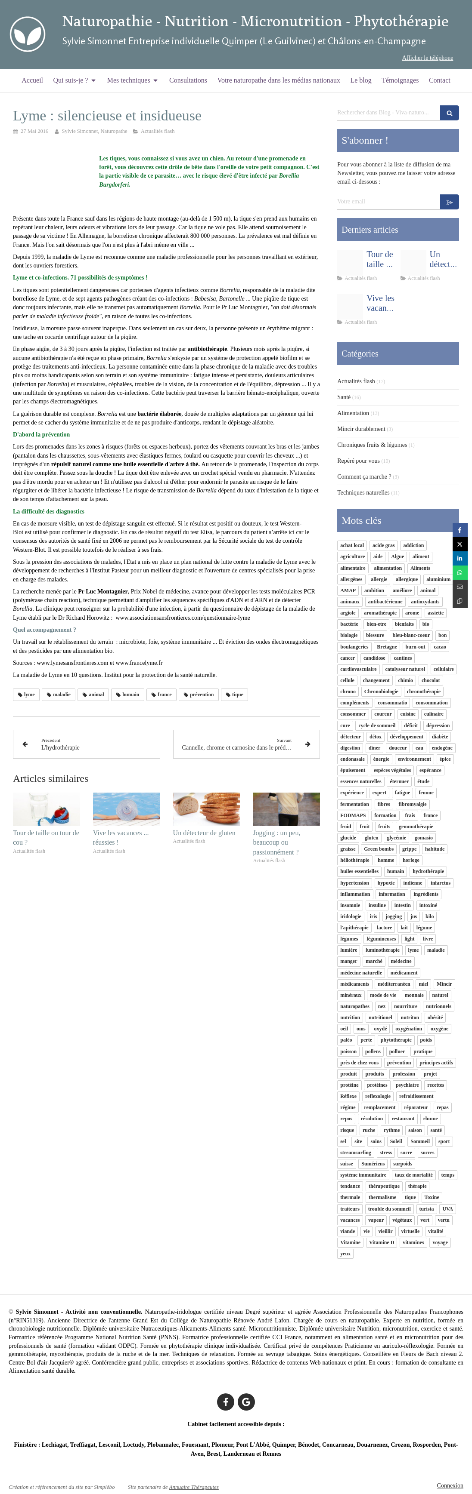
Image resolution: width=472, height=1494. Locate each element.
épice (445, 759)
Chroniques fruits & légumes (372, 445)
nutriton (410, 1017)
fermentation (354, 804)
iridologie (350, 916)
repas (443, 1107)
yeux (345, 1254)
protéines (377, 1085)
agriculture (352, 556)
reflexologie (378, 1096)
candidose (374, 658)
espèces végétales (392, 770)
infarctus (440, 883)
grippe (409, 849)
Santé (344, 397)
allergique (407, 579)
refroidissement (416, 1096)
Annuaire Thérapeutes (193, 1487)
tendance (350, 1186)
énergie (381, 759)
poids (426, 1040)
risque (347, 1130)
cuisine (408, 714)
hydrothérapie (428, 871)
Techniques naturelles (363, 492)
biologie (348, 635)
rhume (430, 1119)
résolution (372, 1119)
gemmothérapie (416, 827)
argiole (347, 613)
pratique (422, 1051)
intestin (402, 905)
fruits (384, 827)
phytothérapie (396, 1040)
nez (381, 1006)
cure (345, 725)
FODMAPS (353, 815)
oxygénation (408, 1029)
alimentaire (352, 568)
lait (404, 928)
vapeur (376, 1220)
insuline (377, 905)
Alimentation (353, 413)
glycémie (396, 838)
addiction (413, 545)
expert (380, 793)
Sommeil (420, 1141)
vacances (350, 1220)
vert (424, 1220)
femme (426, 793)
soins (375, 1141)
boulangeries (354, 647)
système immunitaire (363, 1175)
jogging (393, 916)
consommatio (392, 703)
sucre (406, 1153)
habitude (434, 849)
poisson (348, 1051)
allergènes (351, 579)
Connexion (450, 1485)
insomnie (350, 905)
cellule (347, 680)
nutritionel (380, 1017)
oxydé (380, 1029)
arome (412, 613)
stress (386, 1153)
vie (366, 1231)
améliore (402, 590)
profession (403, 1074)
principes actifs (436, 1063)
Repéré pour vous (358, 461)
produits (374, 1074)
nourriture (405, 1006)
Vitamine (350, 1242)
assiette (436, 613)
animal (427, 590)
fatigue (402, 793)
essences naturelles (360, 781)
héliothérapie (354, 860)
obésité (435, 1017)
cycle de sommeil (376, 725)
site (358, 1141)
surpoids (402, 1164)
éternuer (399, 781)
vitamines (413, 1242)
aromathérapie (380, 613)
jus (413, 916)
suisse (346, 1164)
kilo (429, 916)
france (431, 815)
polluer (397, 1051)
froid (345, 827)
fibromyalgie (413, 804)
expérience (352, 793)
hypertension (354, 883)
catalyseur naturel (405, 669)
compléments (354, 703)
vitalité (435, 1231)
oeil (344, 1029)
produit (348, 1074)
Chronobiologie (381, 692)
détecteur (350, 737)
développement (406, 737)
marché (374, 961)
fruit (365, 827)
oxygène (439, 1029)
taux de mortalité (414, 1175)
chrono (348, 692)
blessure (375, 635)
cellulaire (444, 669)
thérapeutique (384, 1186)
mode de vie (383, 995)
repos (346, 1119)
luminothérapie (383, 950)
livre (428, 939)
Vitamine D (381, 1242)
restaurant (403, 1119)
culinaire (434, 714)
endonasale (352, 759)
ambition (374, 590)
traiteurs (350, 1209)
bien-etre (376, 624)
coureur (382, 714)
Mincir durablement (361, 429)
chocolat (431, 680)
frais (410, 815)
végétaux (402, 1220)
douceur (398, 748)
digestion (350, 748)
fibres (384, 804)
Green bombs (379, 849)
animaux (350, 602)
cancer (347, 658)
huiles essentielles (359, 871)
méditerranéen (394, 984)
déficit (411, 725)
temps (448, 1175)
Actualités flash (356, 381)
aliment (421, 556)
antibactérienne (385, 602)
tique (410, 1197)
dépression (438, 725)
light (409, 939)
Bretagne (387, 647)
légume (424, 928)
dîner (374, 748)
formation (385, 815)
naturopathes (355, 1006)
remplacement (379, 1107)
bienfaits (404, 624)
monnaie (414, 995)
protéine (349, 1085)
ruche (369, 1130)
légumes (349, 939)
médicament (404, 973)
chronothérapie (424, 692)
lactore (384, 928)
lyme (413, 950)
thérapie (417, 1186)
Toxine (432, 1197)
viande (347, 1231)
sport (444, 1141)
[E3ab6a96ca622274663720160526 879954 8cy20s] (413, 263)
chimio (405, 680)
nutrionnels (438, 1006)
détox (376, 737)
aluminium (438, 579)
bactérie (349, 624)
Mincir (444, 984)
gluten (372, 838)
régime (347, 1107)
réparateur (416, 1107)
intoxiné (428, 905)
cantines (403, 658)
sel (343, 1141)
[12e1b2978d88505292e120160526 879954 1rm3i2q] (350, 307)
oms (361, 1029)
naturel (440, 995)
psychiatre (407, 1085)
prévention (399, 1063)
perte (366, 1040)
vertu (444, 1220)
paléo (346, 1040)
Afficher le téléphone (427, 58)
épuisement (352, 770)
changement (376, 680)
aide (377, 556)
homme (386, 860)
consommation (432, 703)
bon (442, 635)
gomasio (424, 838)
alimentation (388, 568)
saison (415, 1130)
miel (423, 984)
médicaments (354, 984)
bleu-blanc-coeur (411, 635)
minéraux (350, 995)
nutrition (350, 1017)
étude (423, 781)
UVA (447, 1209)
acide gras (384, 545)
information (392, 894)
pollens (373, 1051)
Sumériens (373, 1164)
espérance (430, 770)
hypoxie (386, 883)
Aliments (420, 568)
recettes (435, 1085)
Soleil (396, 1141)
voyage (439, 1242)
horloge (411, 860)
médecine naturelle (361, 973)
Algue (397, 556)
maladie (436, 950)
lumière (348, 950)
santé (436, 1130)
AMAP (348, 590)
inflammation (355, 894)
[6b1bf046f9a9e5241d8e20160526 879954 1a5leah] (350, 263)
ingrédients (425, 894)
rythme (392, 1130)
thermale (350, 1197)
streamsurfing (355, 1153)
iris (373, 916)
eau (419, 748)
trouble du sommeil (389, 1209)
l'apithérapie (354, 928)
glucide (348, 838)
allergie (379, 579)
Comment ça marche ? (364, 476)
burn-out (415, 647)
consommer (353, 714)
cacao (440, 647)
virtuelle (410, 1231)
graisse (347, 849)
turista (426, 1209)
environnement (414, 759)
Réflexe (348, 1096)
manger (348, 961)
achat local (352, 545)
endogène (442, 748)
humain (395, 871)
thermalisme (382, 1197)
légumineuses (381, 939)
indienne (413, 883)
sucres (428, 1153)
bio (425, 624)
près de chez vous (359, 1063)
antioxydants (425, 602)
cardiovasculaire (358, 669)
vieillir (385, 1231)
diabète (440, 737)
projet (430, 1074)
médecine (401, 961)
